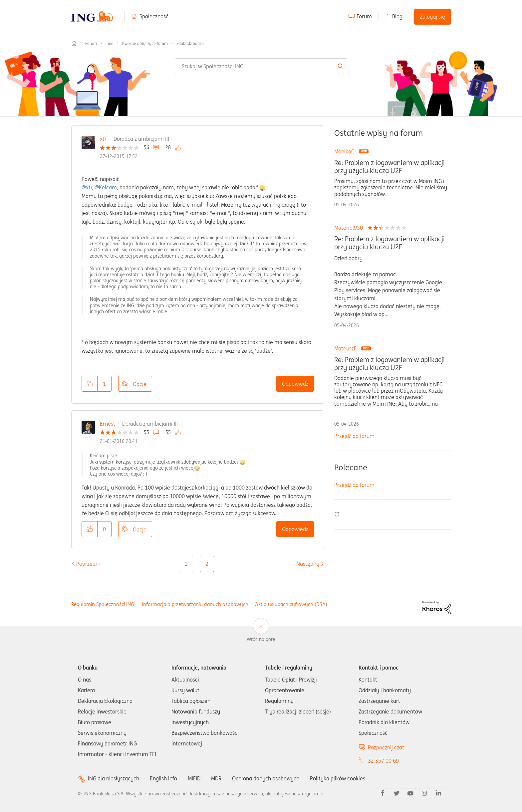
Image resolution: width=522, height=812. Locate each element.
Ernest (107, 423)
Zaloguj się (432, 16)
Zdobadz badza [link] (190, 43)
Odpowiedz (295, 383)
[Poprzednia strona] (88, 563)
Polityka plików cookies (337, 778)
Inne (110, 43)
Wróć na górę (261, 639)
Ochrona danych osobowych (265, 778)
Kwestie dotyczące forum (145, 43)
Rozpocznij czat (386, 747)
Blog (397, 16)
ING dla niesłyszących (113, 778)
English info (163, 778)
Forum (364, 16)
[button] (90, 384)
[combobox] (261, 66)
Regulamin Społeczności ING (102, 604)
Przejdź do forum (354, 436)
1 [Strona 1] (185, 563)
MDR (216, 778)
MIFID (194, 778)
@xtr (87, 187)
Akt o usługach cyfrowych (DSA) (291, 604)
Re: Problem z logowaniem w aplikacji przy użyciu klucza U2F (389, 167)
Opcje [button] (139, 384)
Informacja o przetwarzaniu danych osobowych (195, 604)
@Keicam (106, 187)
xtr (103, 138)
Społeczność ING (74, 43)
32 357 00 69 (383, 760)
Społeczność (153, 16)
